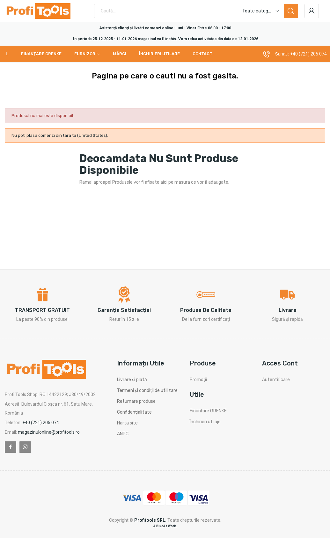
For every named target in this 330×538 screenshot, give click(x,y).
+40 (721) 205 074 (308, 53)
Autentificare (276, 379)
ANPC (122, 434)
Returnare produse (136, 401)
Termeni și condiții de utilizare (147, 390)
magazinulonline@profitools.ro (49, 432)
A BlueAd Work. (165, 526)
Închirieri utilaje (205, 421)
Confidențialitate (134, 412)
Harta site (127, 423)
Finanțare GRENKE (208, 411)
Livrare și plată (132, 379)
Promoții (198, 379)
